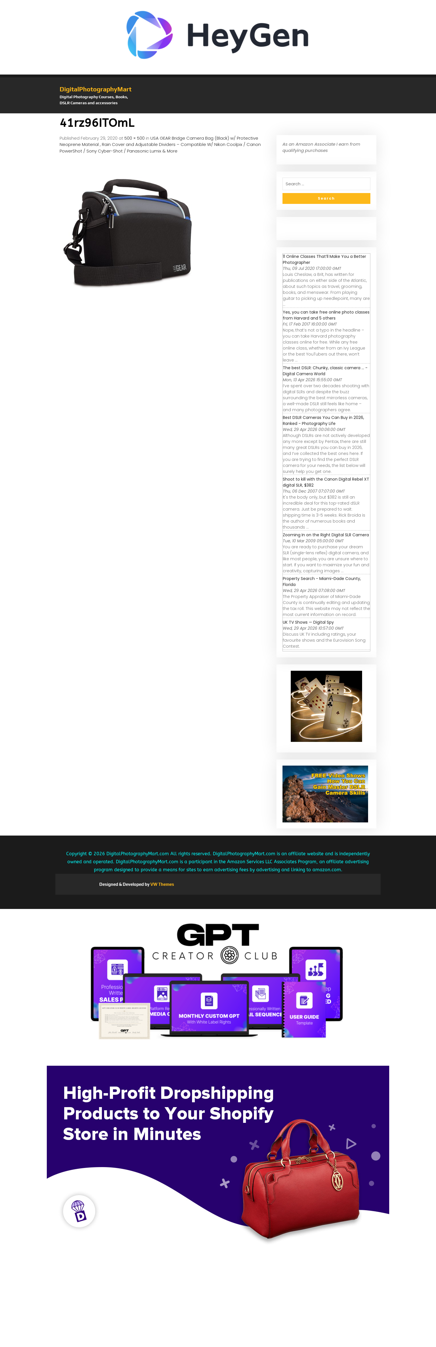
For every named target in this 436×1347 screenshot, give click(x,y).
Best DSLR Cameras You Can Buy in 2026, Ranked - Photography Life (323, 420)
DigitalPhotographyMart (96, 89)
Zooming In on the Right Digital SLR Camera (326, 535)
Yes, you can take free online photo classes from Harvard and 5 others (326, 315)
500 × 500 (134, 138)
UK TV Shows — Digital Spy (308, 622)
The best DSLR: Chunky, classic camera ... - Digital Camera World (325, 371)
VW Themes (162, 884)
